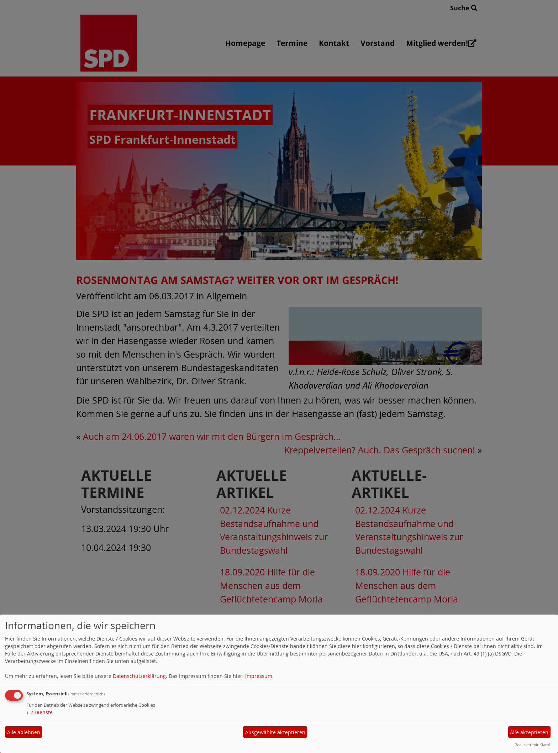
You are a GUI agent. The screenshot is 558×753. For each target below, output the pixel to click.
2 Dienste (39, 712)
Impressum (258, 676)
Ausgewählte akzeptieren (275, 732)
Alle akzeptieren (529, 732)
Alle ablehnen (23, 732)
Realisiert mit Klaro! (532, 744)
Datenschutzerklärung (139, 676)
